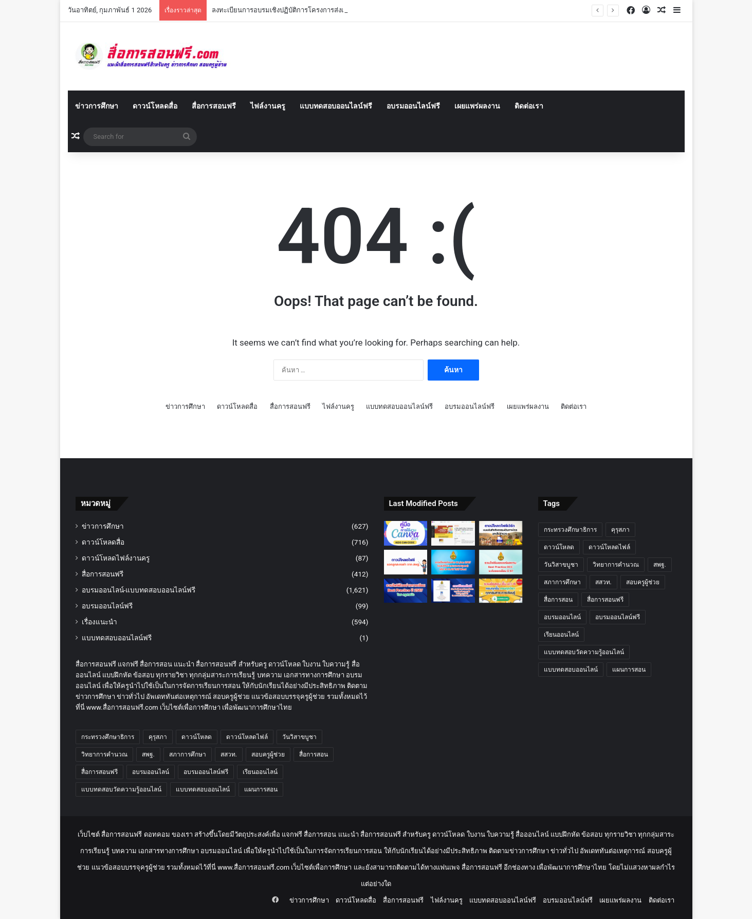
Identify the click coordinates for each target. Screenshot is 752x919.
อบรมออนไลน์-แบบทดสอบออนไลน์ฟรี (139, 590)
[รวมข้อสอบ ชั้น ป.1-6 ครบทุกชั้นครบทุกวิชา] (501, 591)
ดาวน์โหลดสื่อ (155, 106)
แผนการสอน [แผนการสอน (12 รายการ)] (261, 789)
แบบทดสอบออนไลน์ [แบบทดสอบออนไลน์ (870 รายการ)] (203, 789)
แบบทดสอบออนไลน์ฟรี (336, 106)
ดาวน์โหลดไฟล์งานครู (116, 558)
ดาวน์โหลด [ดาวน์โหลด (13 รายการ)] (196, 737)
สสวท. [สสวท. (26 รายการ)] (229, 754)
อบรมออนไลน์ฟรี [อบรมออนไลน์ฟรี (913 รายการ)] (206, 772)
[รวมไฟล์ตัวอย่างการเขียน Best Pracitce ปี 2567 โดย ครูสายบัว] (406, 591)
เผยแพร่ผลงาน (477, 106)
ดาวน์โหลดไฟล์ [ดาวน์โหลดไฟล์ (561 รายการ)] (247, 737)
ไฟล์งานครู (267, 106)
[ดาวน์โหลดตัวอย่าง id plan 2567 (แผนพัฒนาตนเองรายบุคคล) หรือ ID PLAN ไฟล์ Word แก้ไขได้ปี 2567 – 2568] (453, 562)
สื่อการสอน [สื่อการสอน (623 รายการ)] (313, 754)
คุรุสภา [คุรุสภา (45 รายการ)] (158, 737)
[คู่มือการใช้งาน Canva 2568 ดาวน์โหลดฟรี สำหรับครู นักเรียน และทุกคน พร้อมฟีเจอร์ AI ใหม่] (406, 533)
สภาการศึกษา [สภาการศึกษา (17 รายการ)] (187, 754)
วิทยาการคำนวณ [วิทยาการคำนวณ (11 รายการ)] (104, 754)
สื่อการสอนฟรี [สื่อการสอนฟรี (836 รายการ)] (99, 772)
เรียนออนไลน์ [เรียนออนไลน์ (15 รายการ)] (260, 772)
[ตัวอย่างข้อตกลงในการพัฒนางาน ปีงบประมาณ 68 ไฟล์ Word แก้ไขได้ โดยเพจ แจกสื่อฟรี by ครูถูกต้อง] (453, 591)
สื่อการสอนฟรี (214, 106)
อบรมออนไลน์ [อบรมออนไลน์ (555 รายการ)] (150, 772)
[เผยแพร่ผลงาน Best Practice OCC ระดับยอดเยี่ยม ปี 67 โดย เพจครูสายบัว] (501, 562)
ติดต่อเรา (529, 106)
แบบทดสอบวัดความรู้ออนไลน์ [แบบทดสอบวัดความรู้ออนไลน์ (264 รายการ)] (121, 789)
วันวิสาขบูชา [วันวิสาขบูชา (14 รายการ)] (299, 737)
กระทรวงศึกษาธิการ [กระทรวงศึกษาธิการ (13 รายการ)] (107, 737)
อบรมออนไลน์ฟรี (413, 106)
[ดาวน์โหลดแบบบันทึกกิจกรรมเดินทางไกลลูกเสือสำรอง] (501, 533)
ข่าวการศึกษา (96, 106)
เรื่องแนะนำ (99, 622)
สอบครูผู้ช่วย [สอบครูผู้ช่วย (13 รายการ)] (268, 754)
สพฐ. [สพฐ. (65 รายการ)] (148, 754)
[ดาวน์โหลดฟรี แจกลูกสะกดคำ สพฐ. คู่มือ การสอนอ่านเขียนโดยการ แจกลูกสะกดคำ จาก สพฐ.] (406, 562)
